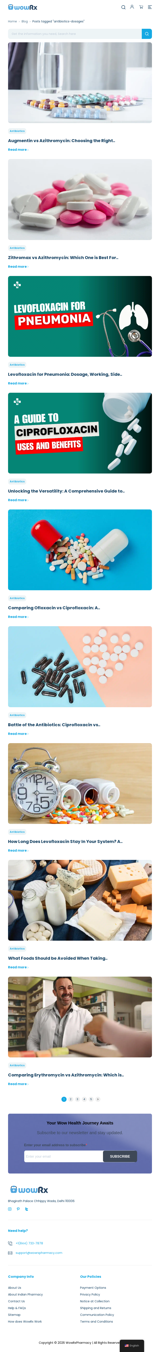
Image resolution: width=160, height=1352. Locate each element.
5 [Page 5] (91, 1099)
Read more (18, 149)
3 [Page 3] (77, 1099)
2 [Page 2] (70, 1099)
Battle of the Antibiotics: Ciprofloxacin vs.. (54, 725)
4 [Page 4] (84, 1099)
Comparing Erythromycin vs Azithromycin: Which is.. (66, 1075)
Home (12, 21)
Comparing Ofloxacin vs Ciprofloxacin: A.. (54, 608)
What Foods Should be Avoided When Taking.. (57, 958)
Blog (25, 21)
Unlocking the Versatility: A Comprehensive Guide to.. (66, 491)
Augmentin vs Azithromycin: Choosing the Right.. (61, 141)
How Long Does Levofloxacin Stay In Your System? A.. (65, 841)
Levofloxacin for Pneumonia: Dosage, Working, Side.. (65, 374)
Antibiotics (17, 131)
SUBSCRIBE (120, 1156)
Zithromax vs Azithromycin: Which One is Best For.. (63, 258)
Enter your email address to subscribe (55, 1145)
